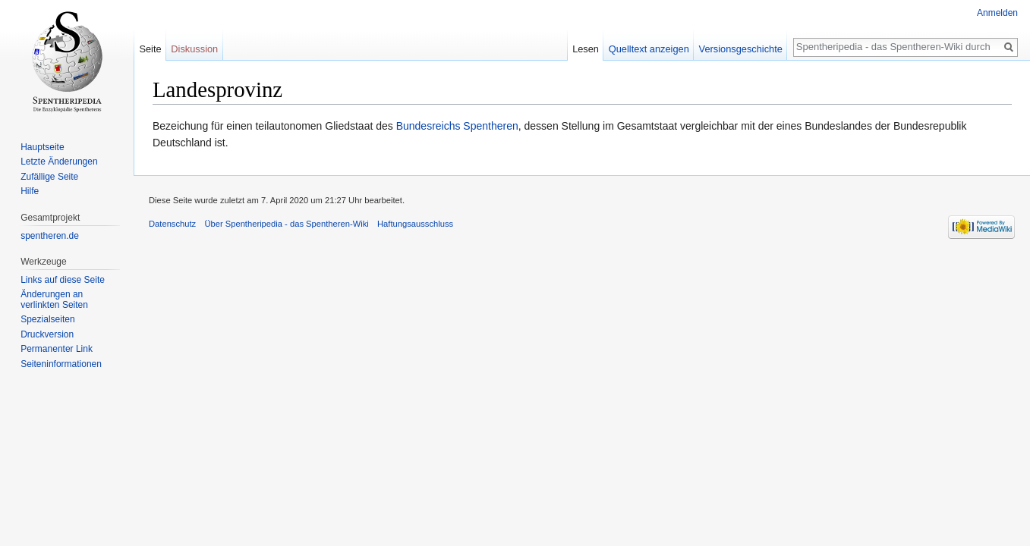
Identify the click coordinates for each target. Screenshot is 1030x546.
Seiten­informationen (61, 364)
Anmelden (997, 13)
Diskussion (194, 49)
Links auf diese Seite (62, 280)
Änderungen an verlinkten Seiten (54, 299)
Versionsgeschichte (741, 49)
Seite (150, 49)
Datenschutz (172, 223)
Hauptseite (42, 147)
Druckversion (47, 334)
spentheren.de (49, 236)
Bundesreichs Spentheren (457, 126)
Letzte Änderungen (58, 161)
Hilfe (29, 191)
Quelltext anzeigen (649, 49)
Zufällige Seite (49, 176)
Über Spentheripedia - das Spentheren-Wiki (286, 223)
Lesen (585, 49)
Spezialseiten (47, 319)
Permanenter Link (56, 349)
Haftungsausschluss (415, 223)
